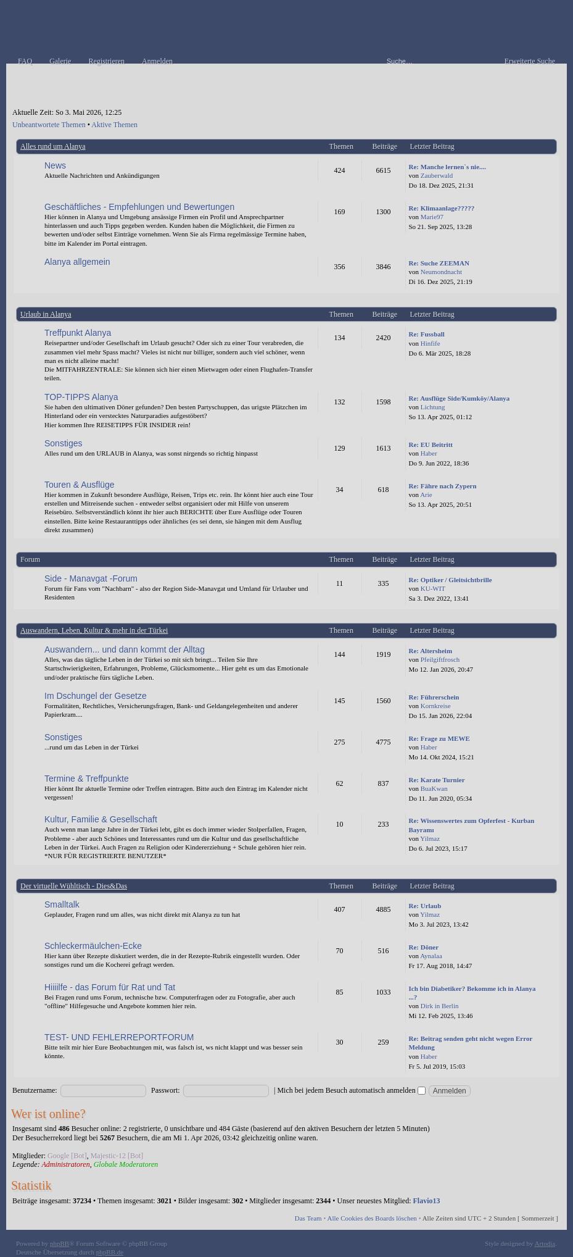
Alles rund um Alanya (53, 146)
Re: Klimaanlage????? (442, 208)
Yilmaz (430, 838)
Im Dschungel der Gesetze (95, 696)
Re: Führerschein (434, 697)
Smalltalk (62, 904)
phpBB (59, 1243)
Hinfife (430, 343)
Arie (426, 494)
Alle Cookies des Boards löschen (371, 1218)
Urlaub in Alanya (46, 314)
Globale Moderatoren (126, 1164)
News (55, 165)
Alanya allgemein (77, 262)
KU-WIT (433, 588)
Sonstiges (63, 443)
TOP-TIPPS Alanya (81, 397)
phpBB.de (109, 1252)
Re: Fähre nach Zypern (443, 486)
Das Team (308, 1218)
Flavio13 (426, 1200)
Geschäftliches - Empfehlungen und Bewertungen (139, 207)
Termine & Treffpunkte (86, 778)
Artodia (545, 1243)
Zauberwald (437, 175)
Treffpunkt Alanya (77, 333)
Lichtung (433, 407)
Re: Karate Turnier (437, 779)
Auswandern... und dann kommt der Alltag (124, 649)
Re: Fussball (427, 334)
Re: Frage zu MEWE (439, 738)
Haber (429, 453)
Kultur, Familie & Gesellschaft (100, 819)
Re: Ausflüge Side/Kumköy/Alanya (459, 398)
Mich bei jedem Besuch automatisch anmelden (351, 1090)
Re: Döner (424, 947)
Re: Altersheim (431, 650)
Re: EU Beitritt (431, 444)
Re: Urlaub (425, 905)
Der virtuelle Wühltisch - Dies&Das (73, 886)
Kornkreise (436, 705)
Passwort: (165, 1090)
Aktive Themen (114, 124)
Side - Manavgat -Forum (91, 578)
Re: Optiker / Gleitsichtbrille (450, 579)
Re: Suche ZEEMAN (439, 263)
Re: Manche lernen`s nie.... (448, 166)
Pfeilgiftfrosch (440, 659)
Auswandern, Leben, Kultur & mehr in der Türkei (94, 630)
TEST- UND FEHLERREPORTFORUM (119, 1037)
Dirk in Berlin (440, 1005)
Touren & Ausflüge (79, 485)
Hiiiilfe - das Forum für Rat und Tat (109, 987)
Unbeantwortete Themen (49, 124)
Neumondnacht (441, 271)
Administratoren (65, 1164)
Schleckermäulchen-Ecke (93, 946)
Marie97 (432, 216)
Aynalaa (431, 955)
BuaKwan (434, 788)
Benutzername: (34, 1090)
